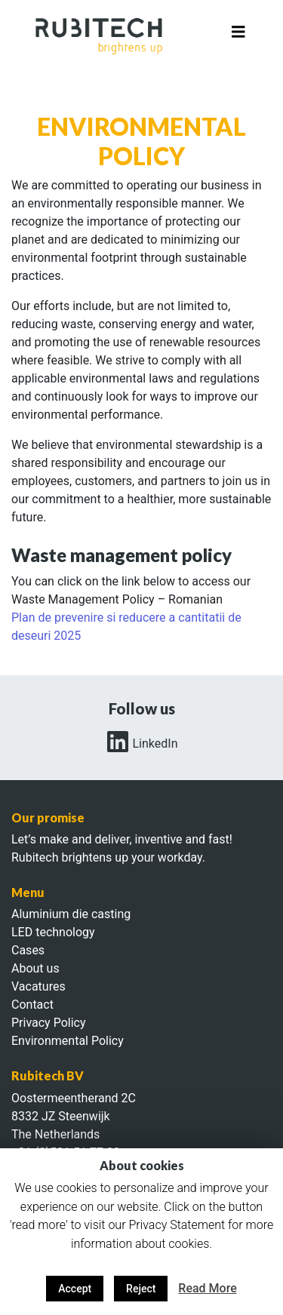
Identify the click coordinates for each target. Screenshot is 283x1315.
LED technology (53, 932)
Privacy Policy (48, 1022)
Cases (28, 950)
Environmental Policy (67, 1041)
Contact (32, 1004)
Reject (140, 1289)
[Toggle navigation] (238, 35)
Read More (207, 1288)
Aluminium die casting (71, 914)
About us (35, 968)
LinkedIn (142, 743)
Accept (74, 1289)
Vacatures (38, 986)
